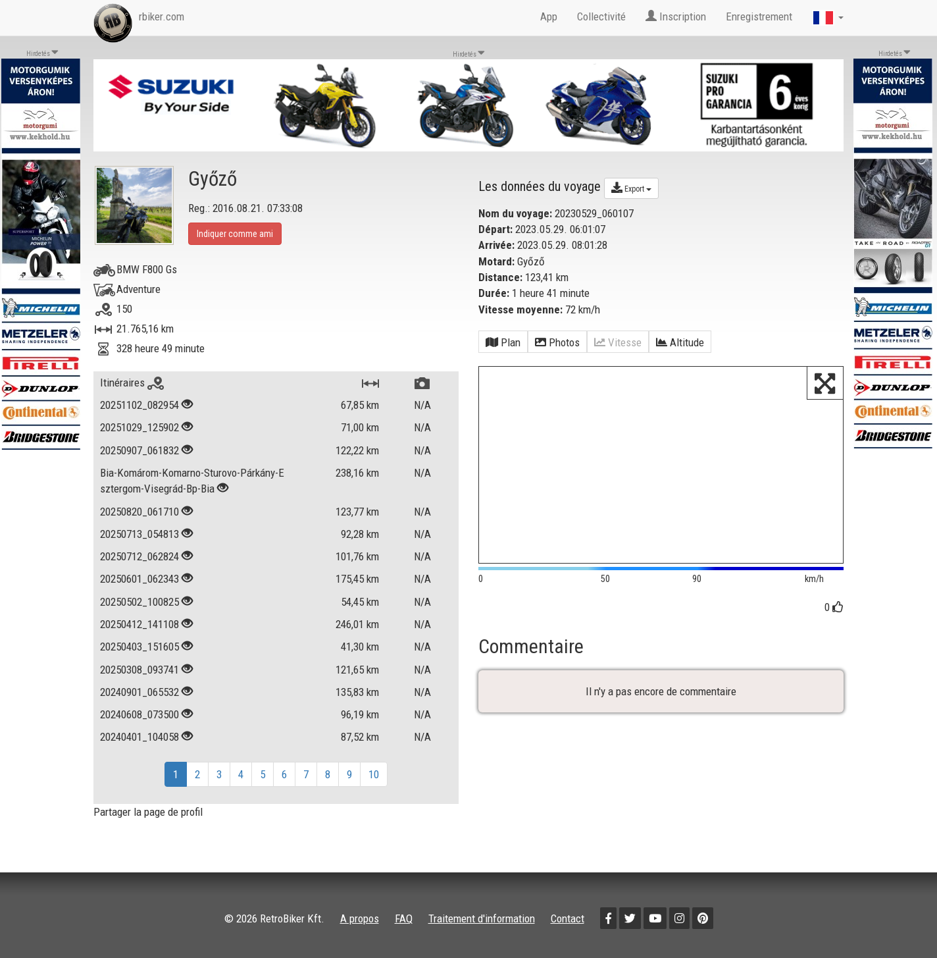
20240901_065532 (139, 692)
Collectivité (601, 16)
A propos (359, 918)
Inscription (676, 16)
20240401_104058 (139, 736)
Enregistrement (759, 16)
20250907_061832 (139, 450)
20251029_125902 (139, 427)
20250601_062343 (139, 578)
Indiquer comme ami (235, 233)
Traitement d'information (481, 918)
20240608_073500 (139, 714)
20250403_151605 (139, 646)
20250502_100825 (139, 601)
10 (373, 774)
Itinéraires (132, 382)
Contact (567, 918)
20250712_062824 (139, 556)
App (548, 16)
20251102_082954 (139, 405)
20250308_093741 (139, 669)
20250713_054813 (139, 534)
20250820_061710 (139, 511)
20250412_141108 (139, 624)
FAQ (404, 918)
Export (631, 188)
